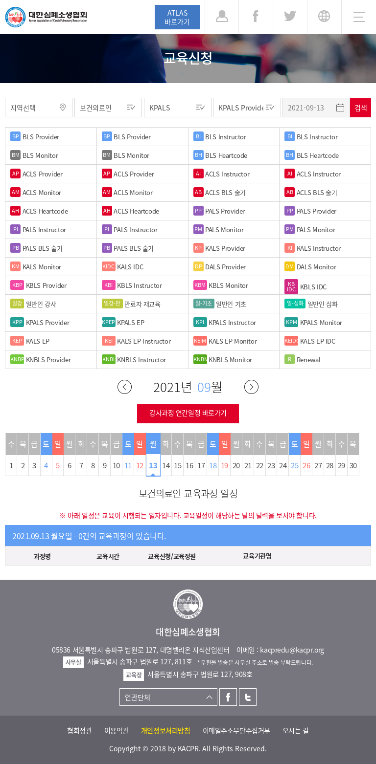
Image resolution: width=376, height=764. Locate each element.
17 (201, 465)
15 (177, 465)
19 (224, 465)
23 (271, 465)
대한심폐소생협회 (46, 17)
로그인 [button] (221, 17)
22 (259, 465)
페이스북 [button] (256, 17)
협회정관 (79, 730)
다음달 (251, 387)
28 (329, 465)
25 (294, 465)
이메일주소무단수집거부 (236, 730)
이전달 (125, 387)
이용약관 (116, 730)
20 (236, 465)
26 (306, 465)
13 (153, 465)
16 (189, 465)
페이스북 (228, 697)
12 (139, 465)
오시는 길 (295, 730)
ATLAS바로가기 (177, 17)
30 (353, 465)
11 (128, 465)
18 (212, 465)
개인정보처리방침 (165, 730)
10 (116, 465)
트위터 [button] (290, 17)
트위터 (247, 697)
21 (248, 465)
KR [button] (324, 17)
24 (282, 465)
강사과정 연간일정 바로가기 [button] (188, 412)
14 (165, 465)
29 (341, 465)
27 (318, 465)
